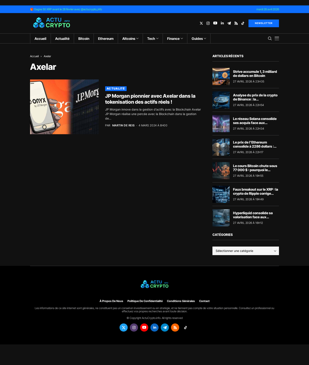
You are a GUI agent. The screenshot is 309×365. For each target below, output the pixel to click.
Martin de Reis (123, 125)
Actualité (116, 88)
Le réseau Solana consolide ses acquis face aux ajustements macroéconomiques (255, 125)
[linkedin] (222, 23)
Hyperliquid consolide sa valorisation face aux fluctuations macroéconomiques (253, 219)
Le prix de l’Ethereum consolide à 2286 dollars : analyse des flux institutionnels (253, 148)
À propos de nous (111, 301)
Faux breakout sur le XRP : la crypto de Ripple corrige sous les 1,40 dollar (255, 193)
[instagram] (208, 23)
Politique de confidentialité (145, 301)
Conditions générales (181, 301)
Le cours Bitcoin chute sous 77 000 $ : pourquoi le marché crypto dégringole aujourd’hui (255, 172)
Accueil (34, 56)
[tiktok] (242, 23)
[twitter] (201, 23)
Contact (204, 301)
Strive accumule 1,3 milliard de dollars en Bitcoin (255, 73)
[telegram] (229, 23)
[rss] (236, 23)
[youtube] (215, 23)
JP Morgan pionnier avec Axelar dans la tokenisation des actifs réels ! (150, 99)
